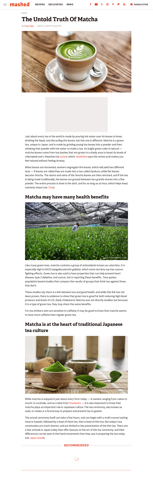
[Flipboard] (118, 5)
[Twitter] (102, 5)
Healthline (81, 156)
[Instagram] (107, 5)
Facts (24, 13)
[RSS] (124, 5)
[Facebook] (90, 5)
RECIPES (40, 4)
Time (51, 187)
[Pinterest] (113, 5)
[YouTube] (96, 5)
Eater (63, 156)
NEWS (70, 4)
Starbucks (75, 403)
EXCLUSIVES (56, 4)
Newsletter (139, 4)
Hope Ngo (29, 26)
